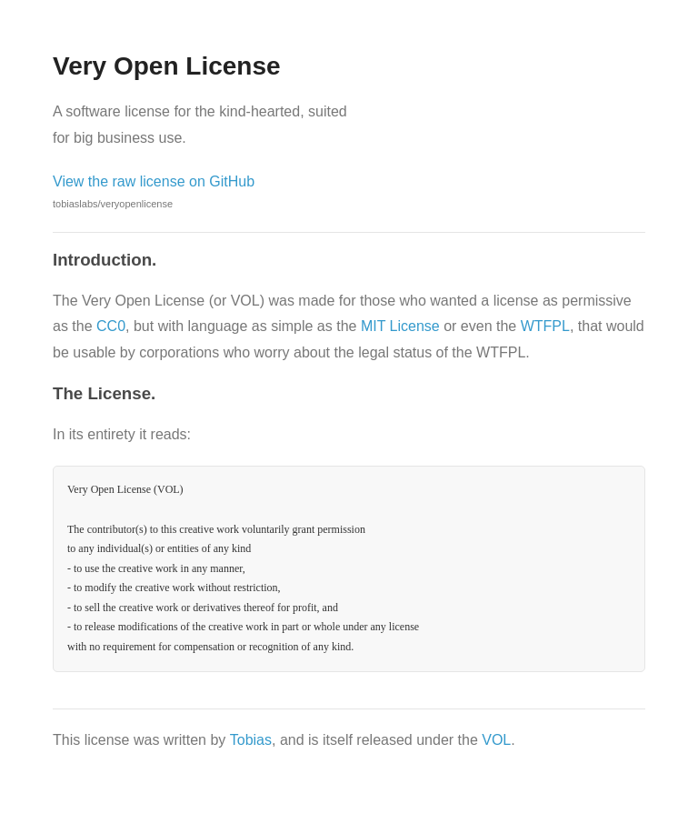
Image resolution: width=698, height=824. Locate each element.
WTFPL (545, 326)
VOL (496, 740)
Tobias (251, 740)
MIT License (400, 326)
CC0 (110, 326)
